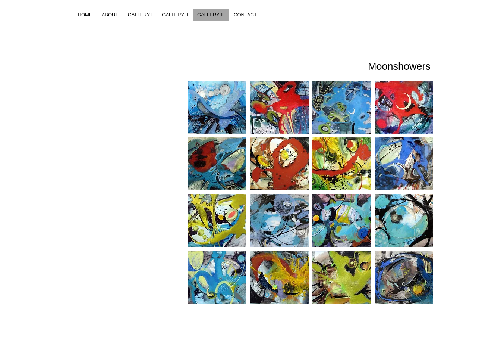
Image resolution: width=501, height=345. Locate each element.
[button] (217, 107)
